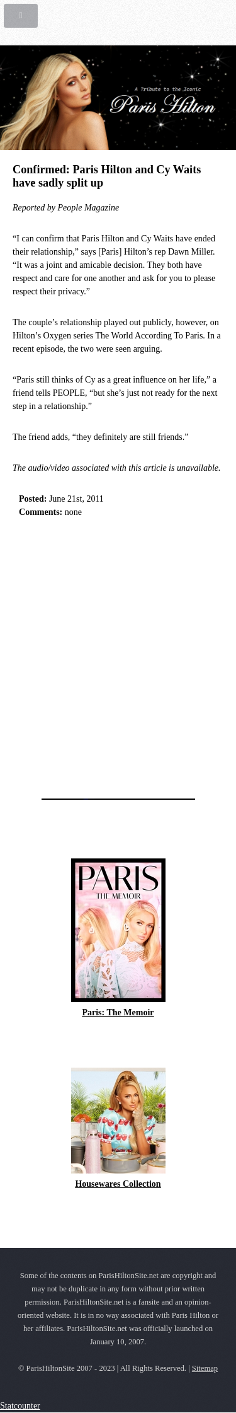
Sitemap (205, 1368)
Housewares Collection (117, 1184)
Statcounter (20, 1405)
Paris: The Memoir (118, 1012)
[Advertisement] (118, 654)
